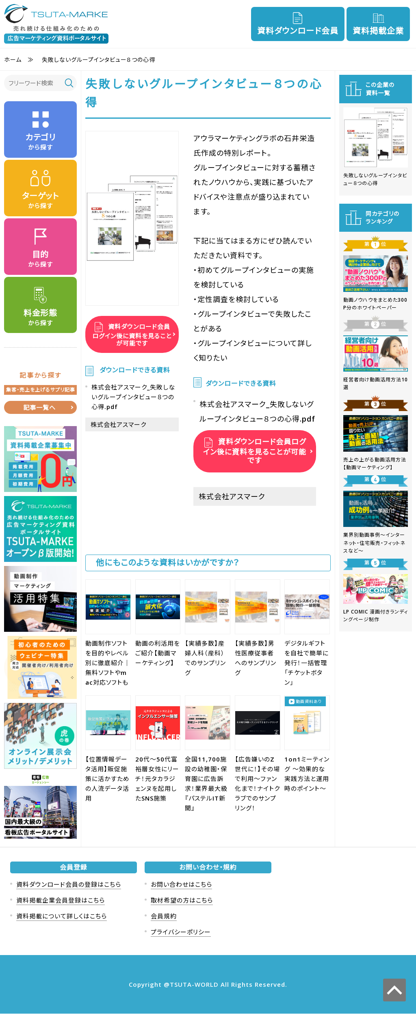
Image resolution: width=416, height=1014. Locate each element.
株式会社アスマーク (118, 424)
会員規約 (164, 916)
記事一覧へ (39, 408)
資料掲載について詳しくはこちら (61, 916)
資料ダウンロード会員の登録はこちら (68, 885)
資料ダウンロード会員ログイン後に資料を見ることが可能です (131, 334)
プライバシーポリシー (181, 932)
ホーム (13, 59)
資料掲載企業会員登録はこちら (60, 900)
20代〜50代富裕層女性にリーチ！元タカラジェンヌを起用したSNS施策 (157, 778)
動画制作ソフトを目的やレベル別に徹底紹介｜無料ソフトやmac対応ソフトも (107, 662)
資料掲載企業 (378, 30)
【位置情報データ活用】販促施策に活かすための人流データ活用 (107, 778)
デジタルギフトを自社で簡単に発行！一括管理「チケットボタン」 (306, 662)
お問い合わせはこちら (181, 885)
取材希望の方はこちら (182, 900)
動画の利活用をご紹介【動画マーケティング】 (157, 653)
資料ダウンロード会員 (297, 30)
